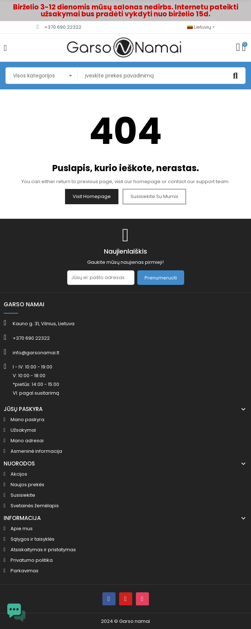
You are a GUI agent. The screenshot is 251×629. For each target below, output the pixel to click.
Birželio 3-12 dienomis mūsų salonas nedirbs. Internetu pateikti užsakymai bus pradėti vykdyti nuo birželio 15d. (125, 10)
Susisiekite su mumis (154, 196)
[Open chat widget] (16, 613)
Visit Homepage (92, 196)
